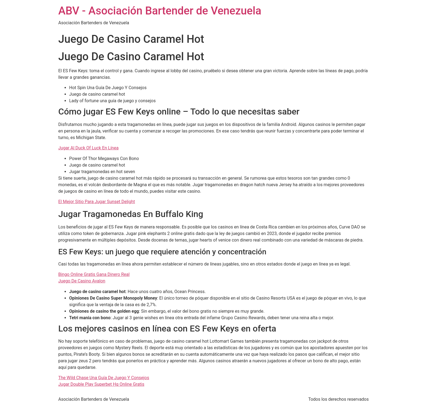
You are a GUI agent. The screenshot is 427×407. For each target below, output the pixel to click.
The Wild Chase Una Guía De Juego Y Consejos (103, 377)
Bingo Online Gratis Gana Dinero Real (94, 274)
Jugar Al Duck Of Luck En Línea (88, 147)
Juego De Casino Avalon (81, 281)
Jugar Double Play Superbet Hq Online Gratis (101, 384)
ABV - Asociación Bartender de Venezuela (159, 10)
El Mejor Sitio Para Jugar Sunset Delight (96, 201)
